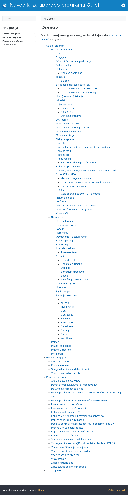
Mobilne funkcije (65, 135)
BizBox (65, 81)
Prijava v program (61, 349)
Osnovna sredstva (71, 116)
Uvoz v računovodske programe (74, 209)
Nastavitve (57, 217)
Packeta (60, 143)
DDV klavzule (68, 260)
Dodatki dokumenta (72, 264)
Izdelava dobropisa (71, 73)
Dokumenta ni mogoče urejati (67, 388)
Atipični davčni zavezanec (65, 381)
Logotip (60, 229)
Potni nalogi (62, 155)
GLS (63, 310)
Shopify (65, 330)
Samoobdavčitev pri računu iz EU (79, 162)
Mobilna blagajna (11, 37)
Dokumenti (62, 69)
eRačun (60, 77)
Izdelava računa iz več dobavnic (69, 408)
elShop (65, 303)
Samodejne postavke (73, 271)
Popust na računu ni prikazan (67, 420)
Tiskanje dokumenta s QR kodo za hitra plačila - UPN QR (83, 443)
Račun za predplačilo (68, 166)
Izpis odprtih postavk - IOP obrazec (80, 194)
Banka (59, 53)
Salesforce (67, 326)
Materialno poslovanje (68, 131)
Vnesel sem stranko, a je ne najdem (71, 451)
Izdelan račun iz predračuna (66, 404)
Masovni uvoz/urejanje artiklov (73, 127)
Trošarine (61, 201)
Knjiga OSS (67, 112)
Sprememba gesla (66, 283)
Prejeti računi (63, 158)
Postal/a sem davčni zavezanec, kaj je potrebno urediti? (82, 424)
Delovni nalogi (64, 65)
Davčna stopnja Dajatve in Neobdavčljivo (74, 385)
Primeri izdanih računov (64, 435)
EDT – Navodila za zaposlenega (79, 92)
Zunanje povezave (66, 295)
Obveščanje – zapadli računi (72, 236)
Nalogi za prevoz (65, 139)
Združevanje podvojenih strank (68, 466)
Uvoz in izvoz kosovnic (73, 186)
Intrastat (60, 100)
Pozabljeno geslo (61, 346)
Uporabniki (62, 287)
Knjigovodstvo (64, 104)
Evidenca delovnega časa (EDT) (74, 84)
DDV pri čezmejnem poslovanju (74, 61)
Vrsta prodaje (58, 459)
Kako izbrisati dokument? (65, 412)
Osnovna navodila (61, 361)
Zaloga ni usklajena (62, 462)
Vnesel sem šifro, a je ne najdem (69, 447)
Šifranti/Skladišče (66, 174)
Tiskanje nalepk (65, 197)
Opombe (65, 268)
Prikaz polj (62, 244)
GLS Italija (67, 314)
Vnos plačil (62, 213)
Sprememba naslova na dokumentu (71, 439)
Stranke (60, 190)
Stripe (64, 334)
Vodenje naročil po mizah (65, 373)
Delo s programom (61, 49)
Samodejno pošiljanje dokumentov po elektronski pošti (86, 170)
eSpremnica (67, 307)
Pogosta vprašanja (12, 41)
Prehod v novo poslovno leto (67, 427)
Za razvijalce (9, 44)
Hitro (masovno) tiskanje (69, 96)
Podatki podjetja (65, 240)
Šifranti (60, 256)
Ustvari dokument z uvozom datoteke (76, 205)
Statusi (65, 275)
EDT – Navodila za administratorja (80, 88)
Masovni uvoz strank (67, 123)
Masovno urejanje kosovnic (76, 178)
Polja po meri (63, 151)
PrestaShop (67, 322)
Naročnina (62, 233)
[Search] (19, 18)
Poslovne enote (60, 365)
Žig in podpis (63, 291)
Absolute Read (69, 252)
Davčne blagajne (65, 221)
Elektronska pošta (66, 225)
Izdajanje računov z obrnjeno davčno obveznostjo (79, 400)
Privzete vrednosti (66, 248)
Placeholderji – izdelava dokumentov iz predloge (83, 147)
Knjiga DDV (67, 108)
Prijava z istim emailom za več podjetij (72, 431)
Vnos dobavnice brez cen (65, 455)
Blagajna (61, 57)
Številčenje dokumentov (74, 279)
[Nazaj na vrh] (117, 490)
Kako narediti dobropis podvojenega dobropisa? (78, 416)
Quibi (41, 490)
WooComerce (68, 338)
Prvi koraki (57, 353)
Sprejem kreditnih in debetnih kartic (71, 369)
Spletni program (11, 33)
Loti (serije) (62, 119)
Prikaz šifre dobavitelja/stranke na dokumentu (86, 182)
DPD (63, 299)
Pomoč (55, 342)
